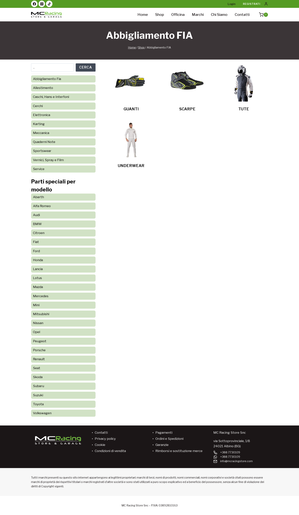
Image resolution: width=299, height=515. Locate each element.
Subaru (38, 386)
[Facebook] (34, 4)
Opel (36, 332)
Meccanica (41, 133)
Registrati (251, 3)
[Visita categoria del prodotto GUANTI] (131, 88)
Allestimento (43, 88)
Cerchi (38, 106)
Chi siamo (219, 14)
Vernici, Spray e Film (48, 160)
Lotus (37, 278)
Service (38, 169)
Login (232, 4)
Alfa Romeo (42, 206)
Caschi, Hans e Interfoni (51, 97)
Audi (36, 215)
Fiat (36, 242)
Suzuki (38, 395)
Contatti (242, 14)
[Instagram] (42, 4)
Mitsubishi (41, 314)
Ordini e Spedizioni (169, 439)
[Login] (266, 4)
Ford (36, 251)
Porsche (39, 350)
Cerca (85, 67)
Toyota (38, 404)
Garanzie (162, 445)
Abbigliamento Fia (47, 79)
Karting (39, 124)
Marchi (198, 14)
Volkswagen (42, 413)
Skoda (38, 377)
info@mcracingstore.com (236, 461)
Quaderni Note (44, 142)
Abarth (38, 197)
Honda (38, 260)
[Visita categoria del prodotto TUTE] (243, 88)
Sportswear (42, 151)
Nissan (38, 323)
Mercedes (40, 296)
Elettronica (41, 115)
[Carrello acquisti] (261, 14)
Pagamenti (163, 432)
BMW (37, 224)
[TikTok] (49, 4)
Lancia (38, 269)
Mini (36, 305)
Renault (39, 359)
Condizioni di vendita (110, 451)
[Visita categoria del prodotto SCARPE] (187, 88)
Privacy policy (105, 439)
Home (142, 14)
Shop (159, 14)
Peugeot (39, 341)
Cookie (100, 445)
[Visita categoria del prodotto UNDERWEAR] (131, 145)
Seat (36, 368)
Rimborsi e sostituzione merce (179, 451)
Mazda (38, 287)
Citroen (38, 233)
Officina (178, 14)
